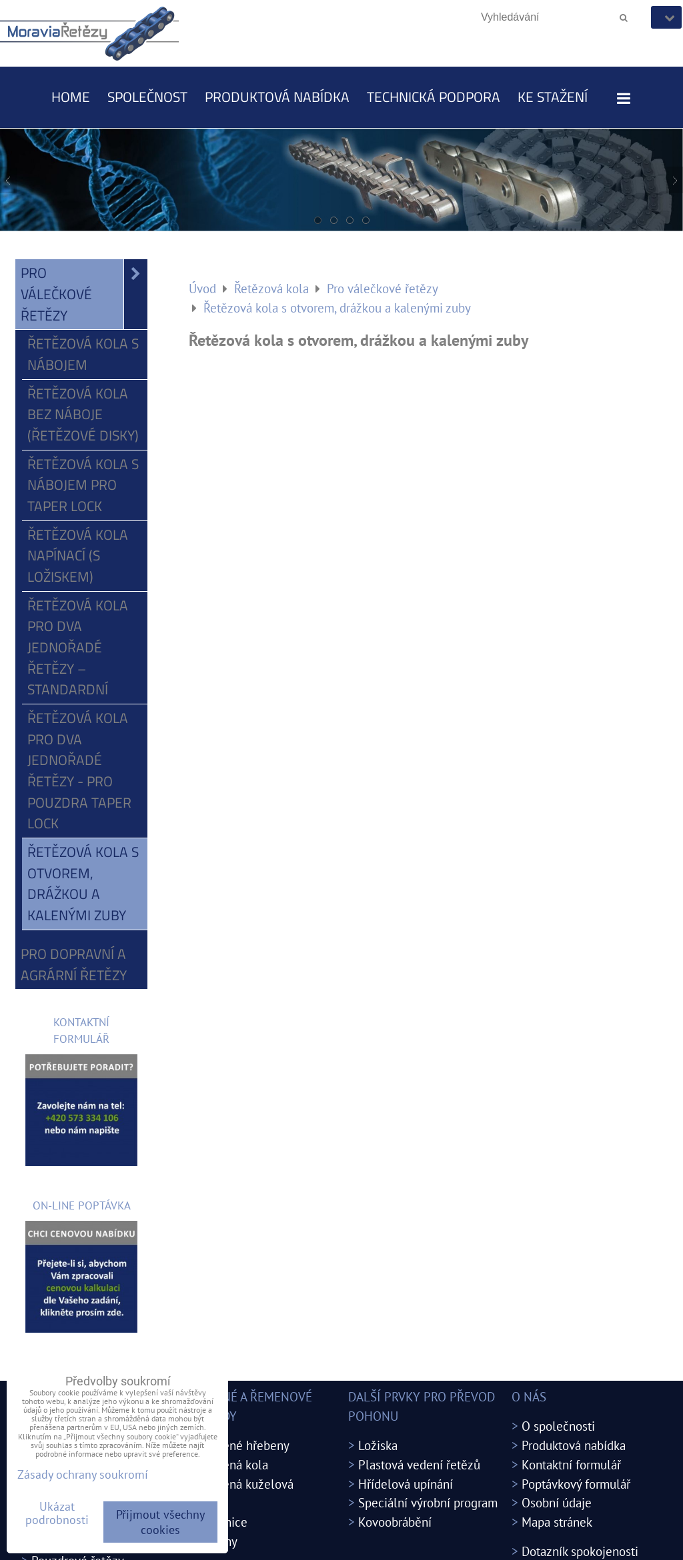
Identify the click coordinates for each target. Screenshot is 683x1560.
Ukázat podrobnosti (57, 1513)
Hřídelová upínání (405, 1483)
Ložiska (378, 1445)
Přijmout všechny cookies (160, 1522)
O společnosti (558, 1425)
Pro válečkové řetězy (84, 294)
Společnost (147, 96)
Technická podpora (433, 96)
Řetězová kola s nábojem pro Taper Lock (83, 484)
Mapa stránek (557, 1521)
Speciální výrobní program (428, 1502)
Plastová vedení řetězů (419, 1464)
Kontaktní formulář (571, 1464)
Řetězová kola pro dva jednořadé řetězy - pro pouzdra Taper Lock (79, 770)
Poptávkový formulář (576, 1483)
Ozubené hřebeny (242, 1445)
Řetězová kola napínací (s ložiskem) (77, 555)
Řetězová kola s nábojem (83, 354)
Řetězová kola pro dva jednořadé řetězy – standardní (77, 647)
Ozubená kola (231, 1464)
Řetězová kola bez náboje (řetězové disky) (83, 414)
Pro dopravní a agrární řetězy (74, 964)
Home (70, 96)
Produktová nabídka (277, 96)
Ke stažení (553, 96)
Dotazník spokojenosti (580, 1551)
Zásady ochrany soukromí (82, 1474)
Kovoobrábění (395, 1521)
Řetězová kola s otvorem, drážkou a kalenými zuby (83, 883)
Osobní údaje (557, 1502)
